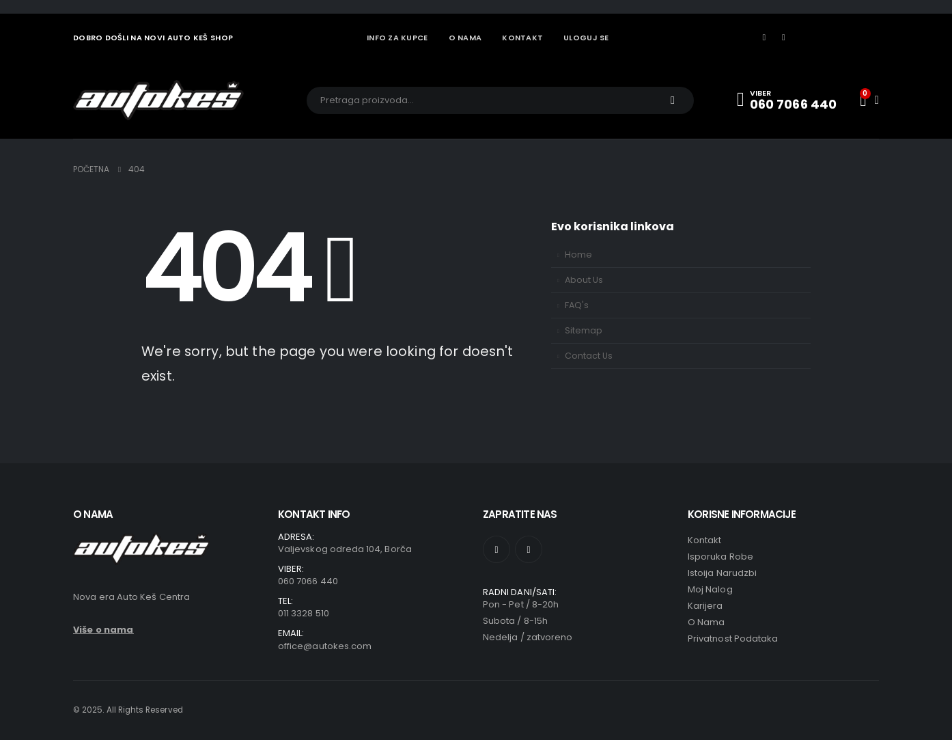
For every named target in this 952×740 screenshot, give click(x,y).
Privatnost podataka (733, 638)
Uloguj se (585, 37)
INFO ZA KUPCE (397, 37)
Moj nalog (710, 589)
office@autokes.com (325, 646)
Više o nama (103, 629)
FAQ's (577, 305)
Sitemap (583, 330)
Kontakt (704, 540)
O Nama (706, 622)
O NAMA (465, 37)
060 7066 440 (308, 581)
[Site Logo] (158, 100)
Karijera (705, 605)
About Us (584, 280)
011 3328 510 (303, 613)
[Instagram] (784, 37)
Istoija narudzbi (722, 572)
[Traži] (673, 100)
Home (578, 254)
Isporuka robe (720, 556)
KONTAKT (522, 37)
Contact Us (589, 355)
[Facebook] (764, 37)
